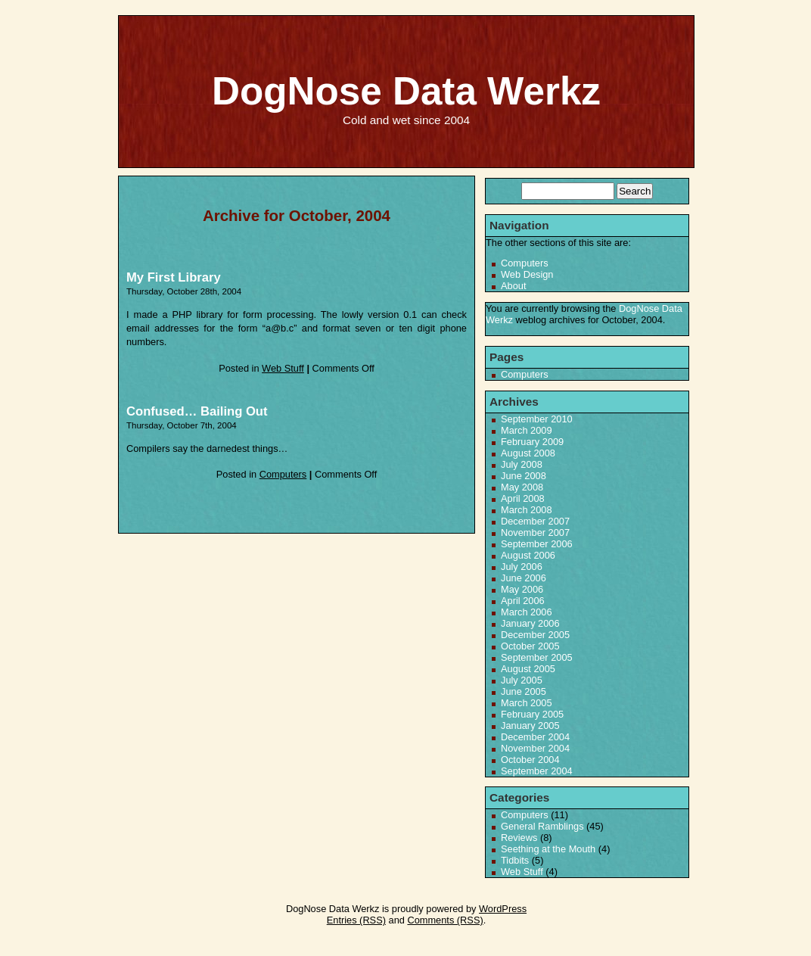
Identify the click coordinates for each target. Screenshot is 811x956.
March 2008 (526, 509)
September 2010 (537, 419)
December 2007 (535, 521)
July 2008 (521, 464)
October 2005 (530, 646)
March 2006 (526, 612)
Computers (283, 474)
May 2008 (522, 487)
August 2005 (528, 668)
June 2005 (523, 691)
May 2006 (522, 589)
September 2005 (537, 657)
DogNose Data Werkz (406, 91)
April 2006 (523, 600)
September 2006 (537, 544)
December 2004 (535, 737)
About (513, 285)
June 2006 (523, 578)
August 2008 (528, 453)
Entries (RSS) (356, 920)
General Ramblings (542, 826)
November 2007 (535, 532)
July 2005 (521, 680)
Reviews (519, 837)
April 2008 (523, 498)
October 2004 (530, 759)
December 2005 (535, 634)
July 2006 (521, 566)
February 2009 (532, 441)
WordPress (503, 908)
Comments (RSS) (445, 920)
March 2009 (526, 430)
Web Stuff (283, 368)
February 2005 (532, 714)
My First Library (173, 277)
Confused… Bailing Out (197, 411)
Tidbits (515, 860)
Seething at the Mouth (548, 849)
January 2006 (530, 623)
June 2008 (523, 475)
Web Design (527, 274)
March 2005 (526, 702)
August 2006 (528, 555)
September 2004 (537, 771)
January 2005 (530, 725)
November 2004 (535, 748)
